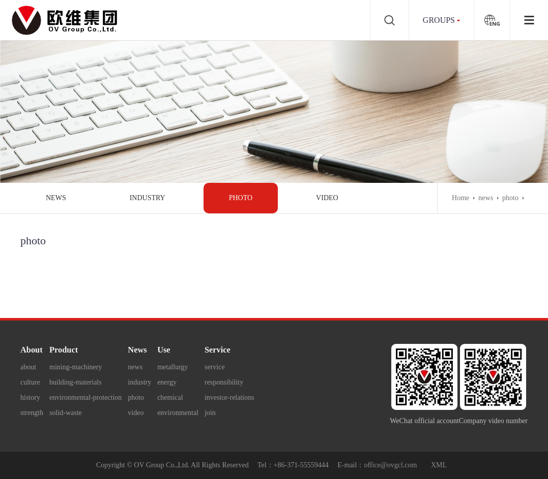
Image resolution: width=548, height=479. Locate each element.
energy (167, 382)
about (28, 367)
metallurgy (172, 367)
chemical (170, 397)
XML (439, 465)
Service (217, 350)
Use (163, 350)
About (31, 350)
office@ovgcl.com (390, 465)
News (137, 350)
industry (147, 198)
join (210, 413)
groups (439, 20)
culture (30, 382)
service (215, 367)
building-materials (75, 382)
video (327, 198)
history (30, 397)
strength (31, 413)
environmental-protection (85, 397)
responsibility (224, 382)
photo (240, 198)
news (56, 198)
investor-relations (229, 397)
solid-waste (65, 413)
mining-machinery (75, 367)
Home (460, 198)
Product (63, 350)
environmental (177, 413)
